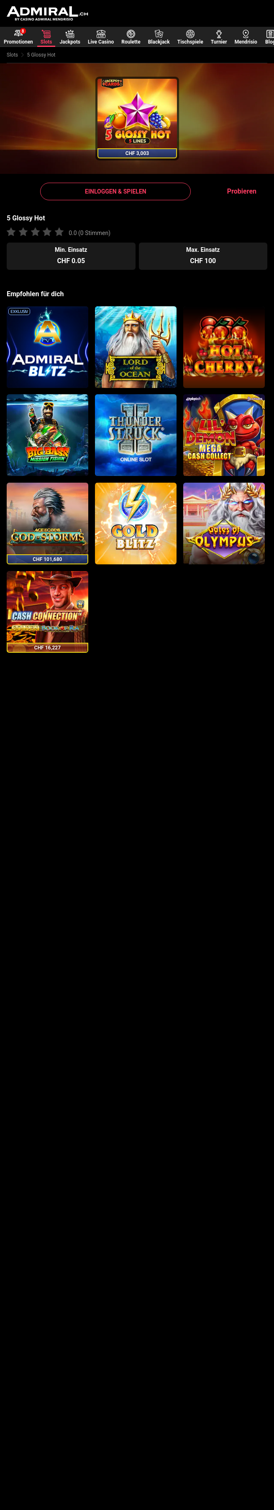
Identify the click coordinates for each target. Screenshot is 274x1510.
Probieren (241, 191)
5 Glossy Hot (41, 55)
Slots (12, 55)
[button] (115, 191)
